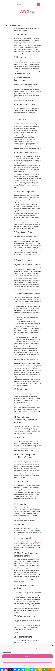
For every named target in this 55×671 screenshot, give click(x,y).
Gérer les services (7, 652)
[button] (52, 645)
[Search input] (26, 4)
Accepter (27, 656)
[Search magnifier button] (38, 4)
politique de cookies (19, 413)
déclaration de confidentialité (29, 411)
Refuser (27, 661)
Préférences (27, 665)
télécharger (29, 640)
